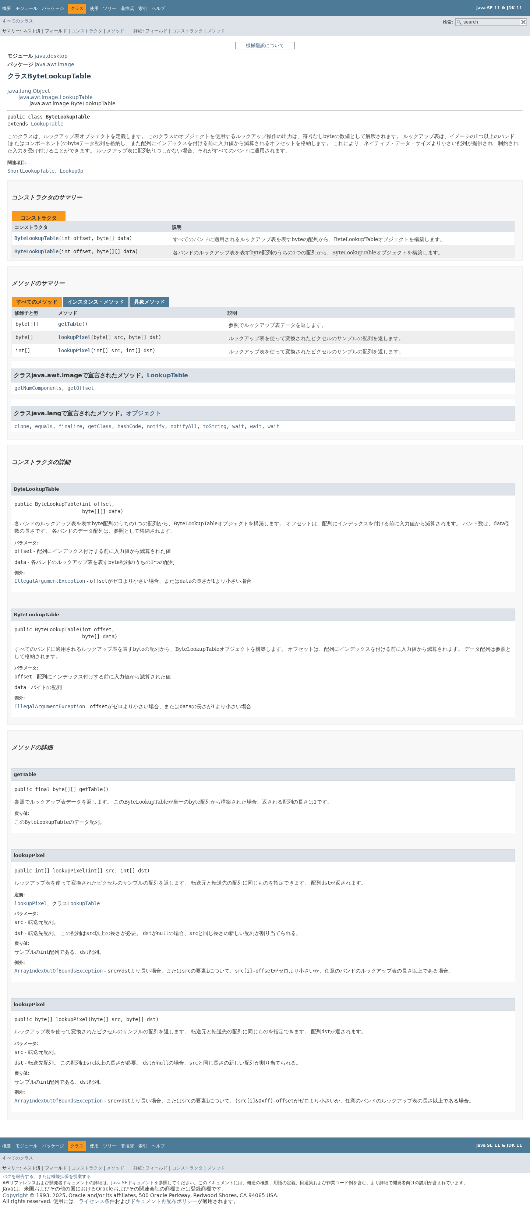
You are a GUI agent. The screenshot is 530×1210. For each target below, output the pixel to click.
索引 (142, 8)
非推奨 (127, 8)
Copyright (15, 1195)
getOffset (80, 388)
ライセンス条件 (97, 1201)
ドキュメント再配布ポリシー (163, 1201)
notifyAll (183, 426)
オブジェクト (143, 413)
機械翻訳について (265, 45)
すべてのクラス (17, 21)
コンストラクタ (86, 30)
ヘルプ (158, 8)
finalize (70, 426)
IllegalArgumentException (49, 581)
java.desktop (51, 56)
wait (238, 426)
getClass (100, 426)
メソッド (115, 30)
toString (214, 426)
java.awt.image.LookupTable (55, 97)
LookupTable (47, 124)
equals (44, 426)
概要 (6, 8)
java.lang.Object (28, 91)
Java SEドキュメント (132, 1182)
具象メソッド (149, 302)
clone (21, 426)
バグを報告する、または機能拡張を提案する (47, 1176)
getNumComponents (37, 388)
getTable (70, 324)
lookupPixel (74, 337)
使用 (94, 8)
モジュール (26, 8)
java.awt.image (54, 64)
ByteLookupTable (36, 238)
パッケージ (53, 8)
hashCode (129, 426)
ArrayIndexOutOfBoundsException (58, 971)
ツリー (109, 8)
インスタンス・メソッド (95, 302)
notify (156, 426)
